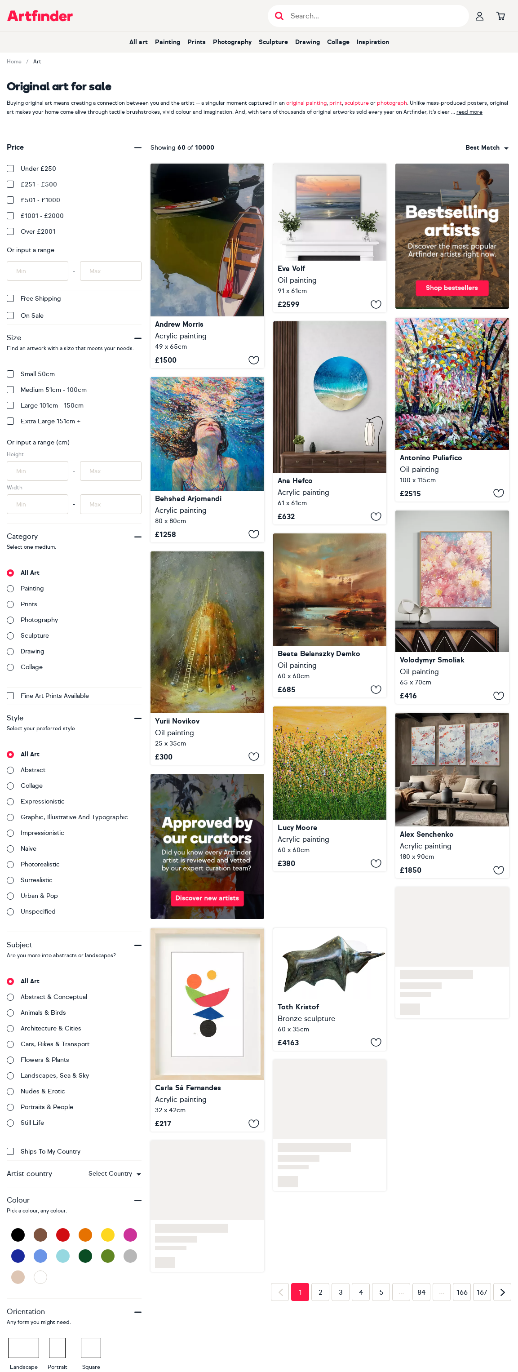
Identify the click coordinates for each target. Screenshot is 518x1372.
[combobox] (115, 1174)
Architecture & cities (44, 1028)
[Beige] (18, 1277)
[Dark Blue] (18, 1256)
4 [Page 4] (361, 1292)
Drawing (307, 42)
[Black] (18, 1235)
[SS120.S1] (207, 1030)
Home (14, 61)
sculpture (357, 103)
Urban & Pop (32, 896)
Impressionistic (35, 833)
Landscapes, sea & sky (48, 1075)
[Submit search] (279, 16)
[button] (115, 1174)
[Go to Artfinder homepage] (40, 15)
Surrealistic (30, 880)
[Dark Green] (85, 1256)
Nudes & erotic (36, 1091)
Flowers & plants (38, 1060)
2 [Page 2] (321, 1292)
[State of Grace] (330, 238)
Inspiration (373, 42)
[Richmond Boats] (207, 266)
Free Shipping (34, 298)
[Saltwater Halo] (330, 422)
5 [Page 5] (381, 1292)
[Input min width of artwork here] (37, 504)
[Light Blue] (63, 1256)
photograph (392, 103)
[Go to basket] (500, 15)
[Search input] (373, 16)
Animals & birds (36, 1013)
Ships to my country (43, 1151)
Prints (196, 42)
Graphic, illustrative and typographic (67, 817)
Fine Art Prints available (48, 696)
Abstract (26, 770)
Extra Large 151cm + (44, 421)
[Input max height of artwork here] (111, 471)
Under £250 (31, 169)
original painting (306, 103)
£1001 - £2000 (35, 216)
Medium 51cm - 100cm (47, 390)
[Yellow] (108, 1235)
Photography (232, 42)
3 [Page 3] (341, 1292)
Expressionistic (36, 801)
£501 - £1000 (33, 200)
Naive (21, 849)
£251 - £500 (32, 184)
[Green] (108, 1256)
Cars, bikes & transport (48, 1044)
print (335, 103)
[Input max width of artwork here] (111, 504)
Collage (338, 42)
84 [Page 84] (421, 1292)
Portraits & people (40, 1107)
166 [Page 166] (462, 1292)
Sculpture (273, 42)
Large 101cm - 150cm (45, 405)
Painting (167, 42)
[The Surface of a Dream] (207, 459)
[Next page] (502, 1292)
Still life (25, 1123)
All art (138, 42)
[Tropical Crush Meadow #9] (330, 788)
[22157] (452, 795)
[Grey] (130, 1256)
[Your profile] (480, 15)
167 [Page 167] (482, 1292)
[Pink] (130, 1235)
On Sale (25, 316)
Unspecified (31, 911)
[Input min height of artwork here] (37, 471)
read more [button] (469, 112)
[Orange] (85, 1235)
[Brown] (40, 1235)
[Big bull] (330, 989)
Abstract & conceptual (47, 997)
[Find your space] (330, 615)
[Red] (63, 1235)
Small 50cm (31, 374)
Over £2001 (31, 231)
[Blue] (40, 1256)
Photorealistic (33, 864)
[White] (40, 1277)
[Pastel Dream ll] (452, 607)
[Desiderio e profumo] (452, 409)
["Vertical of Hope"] (207, 658)
